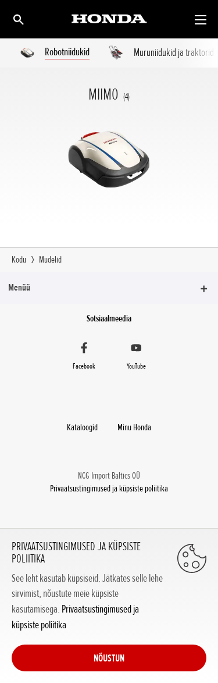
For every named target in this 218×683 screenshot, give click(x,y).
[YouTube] (136, 357)
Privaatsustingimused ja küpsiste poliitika (109, 488)
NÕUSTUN (109, 658)
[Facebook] (84, 357)
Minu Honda (134, 427)
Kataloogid (82, 427)
